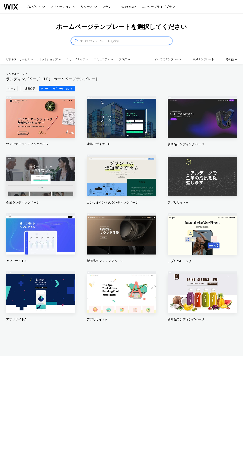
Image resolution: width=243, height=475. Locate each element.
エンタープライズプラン (158, 7)
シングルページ (15, 74)
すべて (12, 88)
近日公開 (30, 88)
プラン (106, 7)
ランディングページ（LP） (57, 88)
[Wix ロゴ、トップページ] (11, 7)
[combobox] (125, 41)
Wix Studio (128, 7)
